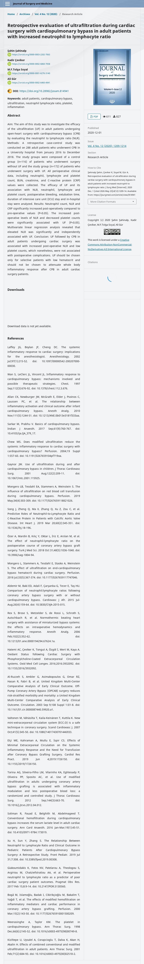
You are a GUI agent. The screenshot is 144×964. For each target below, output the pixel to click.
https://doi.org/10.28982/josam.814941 (44, 91)
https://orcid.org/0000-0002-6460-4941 (31, 82)
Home (11, 14)
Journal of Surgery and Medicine (32, 3)
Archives (25, 14)
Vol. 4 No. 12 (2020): (46, 14)
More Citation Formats (103, 201)
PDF (95, 116)
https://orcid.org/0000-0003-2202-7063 (31, 54)
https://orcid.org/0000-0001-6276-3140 (31, 73)
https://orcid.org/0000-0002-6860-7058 (31, 64)
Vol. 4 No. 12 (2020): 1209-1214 (107, 146)
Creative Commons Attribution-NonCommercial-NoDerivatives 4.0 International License (110, 244)
